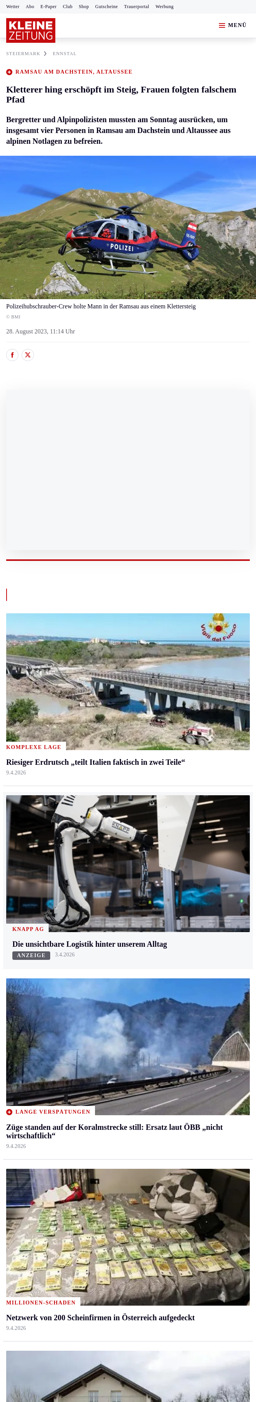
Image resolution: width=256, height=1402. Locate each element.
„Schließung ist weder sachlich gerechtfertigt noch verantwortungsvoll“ (105, 1183)
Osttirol (96, 902)
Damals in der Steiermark (200, 1067)
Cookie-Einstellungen (205, 1237)
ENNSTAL (65, 53)
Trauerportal (136, 6)
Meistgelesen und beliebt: (39, 1156)
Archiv (95, 1037)
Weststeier (19, 976)
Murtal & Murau (26, 887)
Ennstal (15, 843)
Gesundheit (183, 843)
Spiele (95, 1052)
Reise (176, 887)
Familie (178, 946)
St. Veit (96, 917)
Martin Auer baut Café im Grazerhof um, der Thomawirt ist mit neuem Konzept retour (124, 1171)
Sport (13, 993)
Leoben (15, 872)
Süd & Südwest (25, 931)
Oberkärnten (102, 887)
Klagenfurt (100, 843)
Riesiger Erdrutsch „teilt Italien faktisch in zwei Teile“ (84, 1195)
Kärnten (98, 828)
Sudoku (96, 1067)
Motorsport (20, 1067)
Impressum (21, 1237)
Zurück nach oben (128, 807)
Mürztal (16, 902)
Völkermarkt (103, 946)
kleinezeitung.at (49, 1264)
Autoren (97, 1023)
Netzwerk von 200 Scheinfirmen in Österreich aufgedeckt (88, 1206)
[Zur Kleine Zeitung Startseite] (31, 30)
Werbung (165, 6)
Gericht (178, 1126)
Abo (30, 6)
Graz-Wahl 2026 (189, 1111)
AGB (49, 1237)
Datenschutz (78, 1237)
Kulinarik (180, 917)
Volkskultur (183, 1037)
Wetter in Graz (187, 1023)
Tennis (14, 1052)
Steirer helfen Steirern (196, 1052)
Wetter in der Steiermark (199, 1008)
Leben (177, 828)
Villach (96, 931)
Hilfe (93, 1008)
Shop (84, 6)
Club (68, 6)
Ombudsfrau (184, 872)
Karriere (179, 931)
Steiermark (21, 828)
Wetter (13, 6)
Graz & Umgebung (30, 857)
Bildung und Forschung (198, 1097)
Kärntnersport (23, 1023)
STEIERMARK (26, 53)
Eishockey (19, 1097)
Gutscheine (106, 6)
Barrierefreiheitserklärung (135, 1237)
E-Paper (49, 6)
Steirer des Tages (190, 1082)
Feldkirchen (102, 857)
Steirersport (20, 1008)
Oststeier (17, 917)
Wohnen (179, 902)
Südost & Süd (23, 946)
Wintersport (21, 1082)
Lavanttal (98, 872)
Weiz (12, 961)
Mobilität (180, 857)
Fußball (15, 1037)
